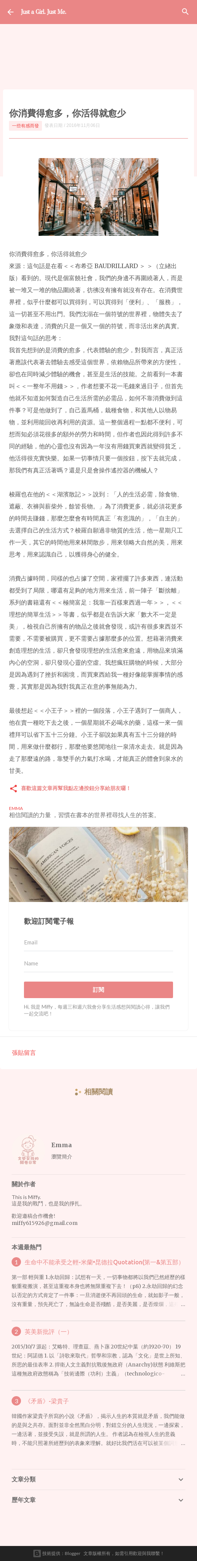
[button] (13, 789)
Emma (61, 1145)
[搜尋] (185, 12)
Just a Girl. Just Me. (43, 11)
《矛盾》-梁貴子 (47, 1401)
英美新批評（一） (49, 1331)
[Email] (98, 942)
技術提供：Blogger (57, 1553)
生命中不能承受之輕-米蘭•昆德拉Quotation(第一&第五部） (104, 1262)
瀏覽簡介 (61, 1156)
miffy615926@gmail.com (45, 1223)
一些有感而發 (25, 125)
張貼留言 (24, 1052)
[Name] (98, 963)
